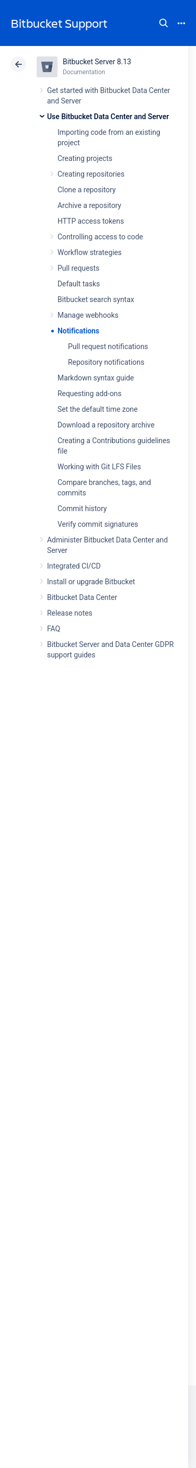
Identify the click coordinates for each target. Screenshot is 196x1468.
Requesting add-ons (89, 393)
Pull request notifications (108, 346)
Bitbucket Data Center (82, 597)
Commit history (82, 508)
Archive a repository (89, 205)
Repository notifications (106, 362)
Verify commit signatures (97, 524)
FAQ (53, 629)
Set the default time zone (97, 409)
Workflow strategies (89, 252)
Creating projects (84, 158)
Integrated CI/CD (74, 566)
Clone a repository (86, 190)
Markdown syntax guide (95, 378)
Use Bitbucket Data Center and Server (108, 116)
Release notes (70, 613)
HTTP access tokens (90, 221)
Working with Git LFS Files (99, 467)
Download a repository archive (106, 425)
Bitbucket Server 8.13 (97, 61)
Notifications (78, 331)
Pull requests (78, 268)
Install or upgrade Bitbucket (91, 581)
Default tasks (78, 284)
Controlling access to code (100, 237)
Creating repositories (90, 174)
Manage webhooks (88, 315)
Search (163, 23)
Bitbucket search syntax (95, 299)
